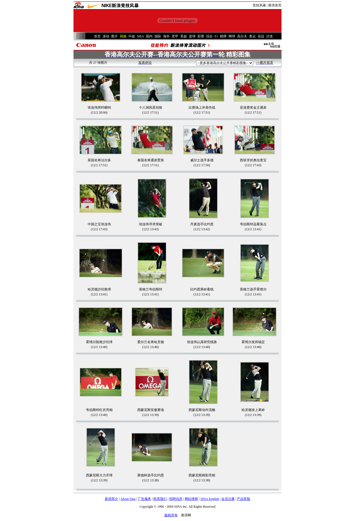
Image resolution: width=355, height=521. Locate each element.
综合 (209, 36)
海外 (166, 36)
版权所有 (171, 515)
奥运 (252, 36)
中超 (131, 36)
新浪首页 (275, 5)
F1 (216, 36)
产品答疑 (243, 499)
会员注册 (228, 499)
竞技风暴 (259, 5)
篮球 (192, 36)
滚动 (106, 36)
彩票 (200, 36)
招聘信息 (175, 499)
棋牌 (223, 36)
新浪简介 (111, 499)
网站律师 (191, 499)
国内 (149, 36)
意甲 (175, 36)
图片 (114, 36)
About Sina (127, 499)
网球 (232, 36)
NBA (140, 36)
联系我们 (160, 499)
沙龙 (269, 36)
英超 (183, 36)
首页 (97, 36)
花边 (261, 36)
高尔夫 (242, 36)
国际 (157, 36)
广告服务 (144, 499)
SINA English (209, 499)
